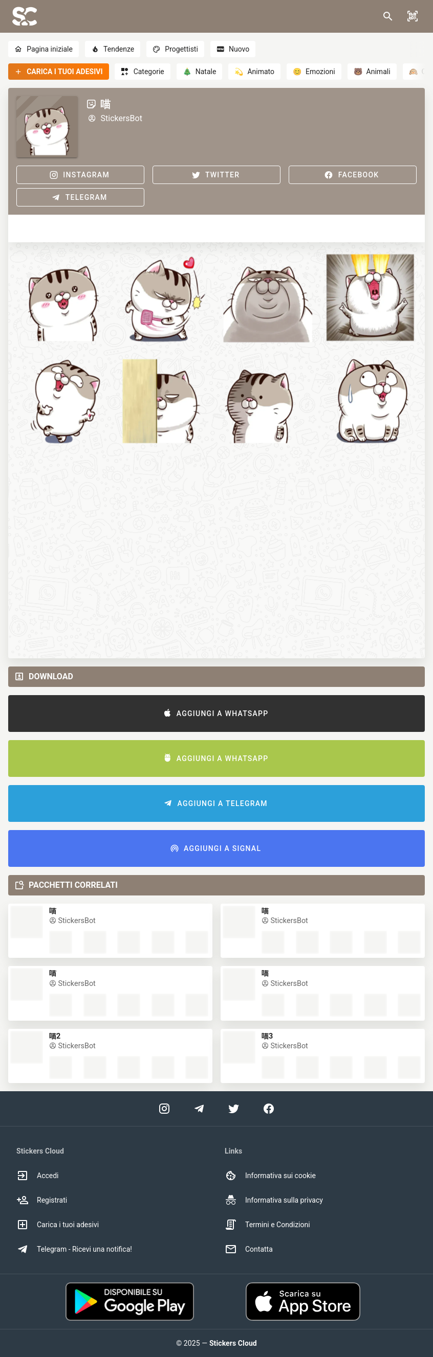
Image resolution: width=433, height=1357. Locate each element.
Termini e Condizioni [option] (267, 1224)
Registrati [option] (41, 1200)
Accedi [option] (37, 1175)
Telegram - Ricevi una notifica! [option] (74, 1249)
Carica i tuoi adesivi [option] (57, 1224)
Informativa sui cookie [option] (270, 1175)
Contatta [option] (249, 1249)
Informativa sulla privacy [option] (274, 1200)
